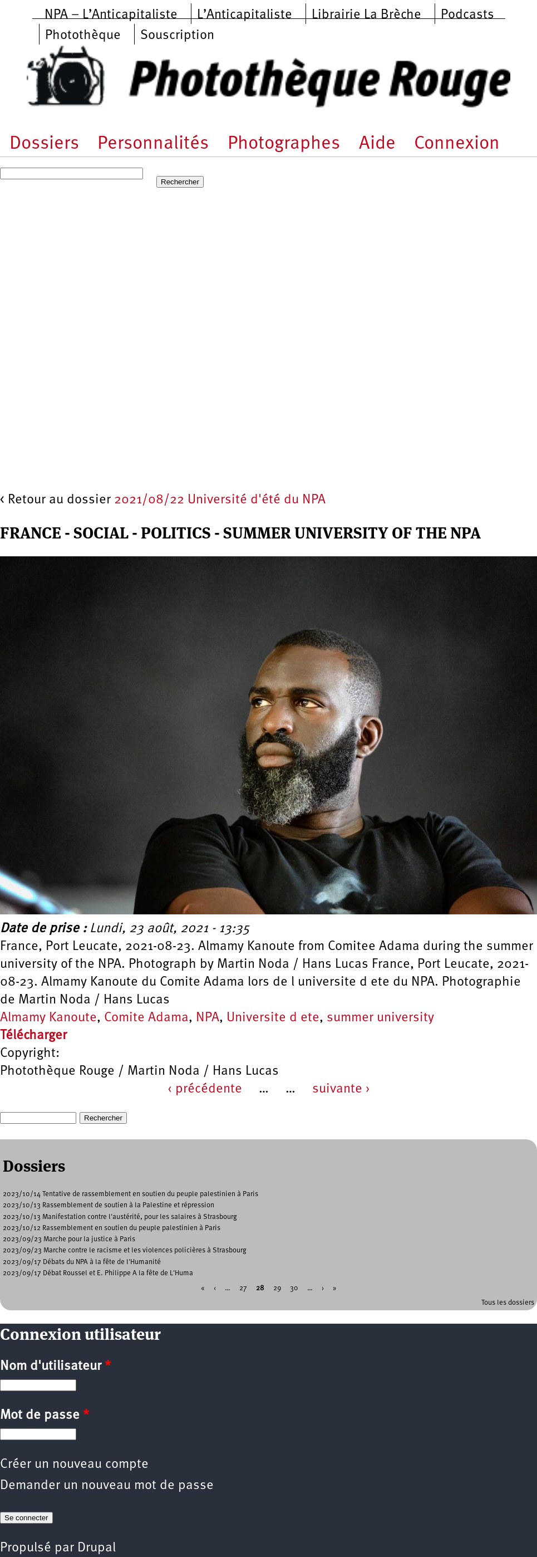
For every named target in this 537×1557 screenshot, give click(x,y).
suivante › (341, 1089)
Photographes (284, 144)
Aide (377, 144)
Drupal (96, 1548)
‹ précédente (204, 1089)
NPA (207, 1018)
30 (294, 1288)
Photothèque (83, 35)
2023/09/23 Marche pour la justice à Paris (69, 1239)
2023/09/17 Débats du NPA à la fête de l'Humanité (82, 1262)
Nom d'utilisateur (55, 1366)
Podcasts (467, 15)
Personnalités (153, 144)
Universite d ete (272, 1018)
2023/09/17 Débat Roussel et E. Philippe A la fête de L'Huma (98, 1273)
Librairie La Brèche (366, 15)
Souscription (177, 35)
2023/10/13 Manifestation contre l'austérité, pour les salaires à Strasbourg (120, 1217)
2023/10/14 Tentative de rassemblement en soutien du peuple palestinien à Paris (130, 1194)
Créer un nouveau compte (74, 1464)
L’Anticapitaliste (244, 15)
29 (277, 1288)
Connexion (457, 144)
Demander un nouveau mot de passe (107, 1485)
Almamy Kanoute (48, 1018)
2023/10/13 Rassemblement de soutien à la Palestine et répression (108, 1205)
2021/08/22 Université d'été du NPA (220, 500)
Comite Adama (146, 1018)
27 (243, 1288)
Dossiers (44, 144)
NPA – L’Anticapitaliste (111, 15)
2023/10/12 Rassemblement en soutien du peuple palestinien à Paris (111, 1228)
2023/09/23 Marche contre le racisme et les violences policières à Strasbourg (125, 1250)
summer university (380, 1018)
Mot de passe (44, 1415)
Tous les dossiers (507, 1302)
